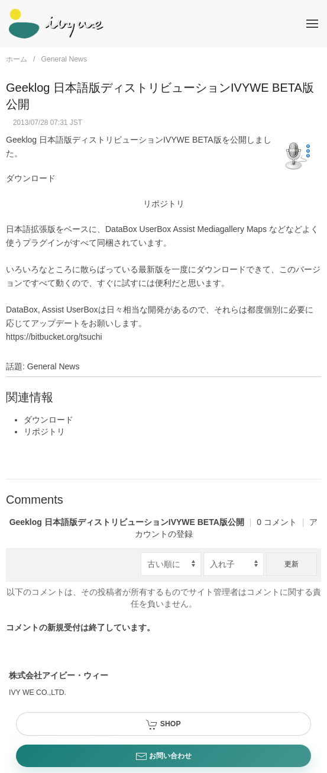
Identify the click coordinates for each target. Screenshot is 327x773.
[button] (312, 24)
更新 (291, 564)
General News (64, 59)
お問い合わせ (163, 756)
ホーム (16, 59)
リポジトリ (163, 203)
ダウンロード (31, 178)
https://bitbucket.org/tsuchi (54, 337)
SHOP (163, 724)
